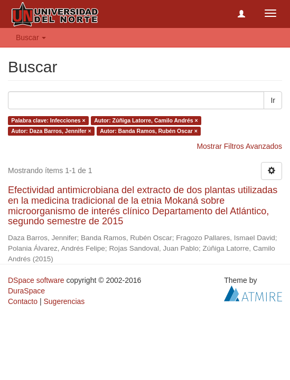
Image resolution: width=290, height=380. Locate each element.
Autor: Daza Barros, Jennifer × (51, 131)
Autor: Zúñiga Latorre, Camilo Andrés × (146, 120)
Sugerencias (64, 301)
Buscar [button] (31, 37)
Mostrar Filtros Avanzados (239, 146)
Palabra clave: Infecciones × (48, 120)
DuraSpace (26, 291)
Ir (272, 100)
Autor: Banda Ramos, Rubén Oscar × (149, 131)
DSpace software (36, 280)
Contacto (23, 301)
